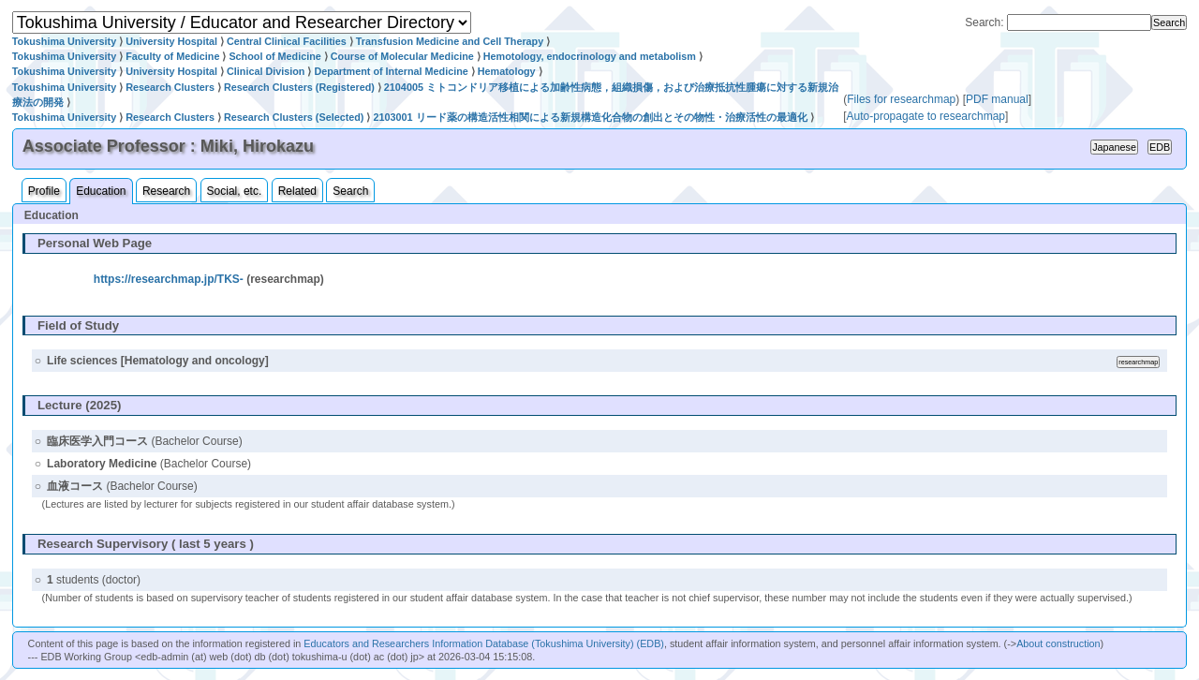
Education (101, 191)
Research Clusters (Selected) (293, 117)
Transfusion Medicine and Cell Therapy (449, 41)
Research (166, 191)
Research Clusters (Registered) (299, 87)
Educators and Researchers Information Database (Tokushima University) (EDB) (483, 643)
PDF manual (997, 99)
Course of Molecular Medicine (402, 56)
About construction (1058, 643)
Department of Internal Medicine (390, 71)
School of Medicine (274, 56)
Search (350, 191)
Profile (44, 191)
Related (297, 191)
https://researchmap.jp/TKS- (169, 279)
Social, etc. (234, 191)
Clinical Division (265, 71)
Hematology (507, 71)
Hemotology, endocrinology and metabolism (589, 56)
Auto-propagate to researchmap (926, 116)
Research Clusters (170, 87)
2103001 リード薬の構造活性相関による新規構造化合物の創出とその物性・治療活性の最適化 (590, 117)
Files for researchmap (901, 99)
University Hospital (171, 41)
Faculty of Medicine (172, 56)
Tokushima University (64, 41)
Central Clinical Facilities (287, 41)
